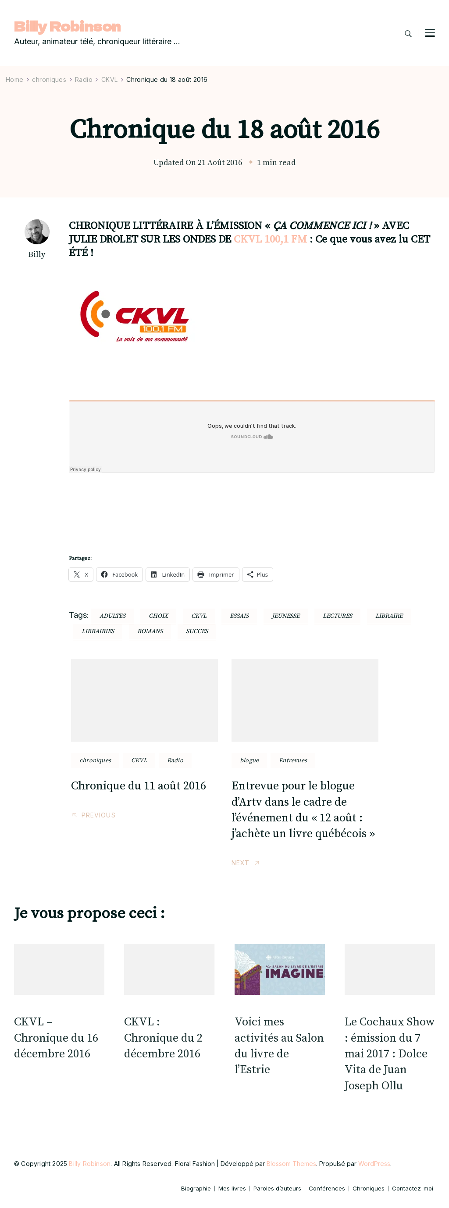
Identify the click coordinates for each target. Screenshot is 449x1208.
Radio (175, 760)
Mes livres (232, 1188)
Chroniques (369, 1188)
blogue (249, 760)
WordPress (374, 1163)
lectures (337, 616)
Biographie (196, 1188)
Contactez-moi (412, 1188)
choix (158, 616)
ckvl (199, 616)
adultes (112, 616)
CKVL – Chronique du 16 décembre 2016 (56, 1038)
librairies (98, 631)
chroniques (95, 760)
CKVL (139, 760)
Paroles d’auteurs (277, 1188)
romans (150, 631)
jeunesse (285, 616)
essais (239, 616)
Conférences (327, 1188)
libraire (389, 616)
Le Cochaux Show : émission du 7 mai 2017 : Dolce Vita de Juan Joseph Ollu (390, 1054)
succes (197, 631)
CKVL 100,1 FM (270, 239)
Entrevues (293, 760)
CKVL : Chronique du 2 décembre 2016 (163, 1038)
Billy (37, 255)
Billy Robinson (67, 26)
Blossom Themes (291, 1163)
